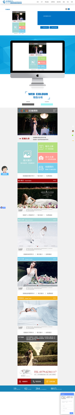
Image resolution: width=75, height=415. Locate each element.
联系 (72, 1)
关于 (42, 1)
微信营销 (59, 1)
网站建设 (47, 1)
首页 (38, 1)
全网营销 (53, 1)
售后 (68, 1)
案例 (64, 1)
